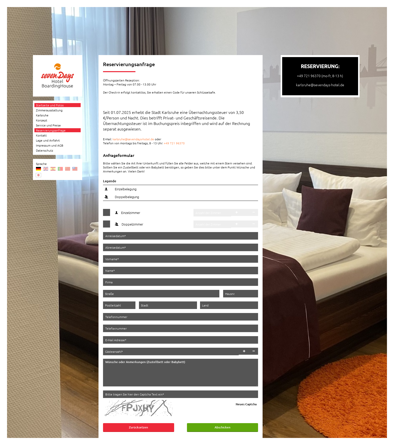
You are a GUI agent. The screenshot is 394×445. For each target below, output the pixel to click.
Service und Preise (48, 125)
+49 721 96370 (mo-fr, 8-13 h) (320, 75)
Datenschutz (44, 150)
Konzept (41, 120)
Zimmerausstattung (49, 110)
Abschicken (222, 427)
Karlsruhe (42, 115)
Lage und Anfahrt (48, 140)
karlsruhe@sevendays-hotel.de (133, 139)
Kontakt (41, 135)
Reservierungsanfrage (51, 130)
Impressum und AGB (49, 145)
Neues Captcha (246, 404)
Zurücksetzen (138, 427)
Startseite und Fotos (50, 105)
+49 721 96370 (174, 143)
